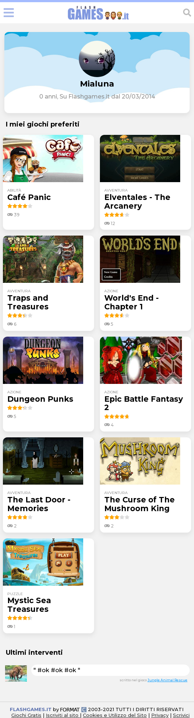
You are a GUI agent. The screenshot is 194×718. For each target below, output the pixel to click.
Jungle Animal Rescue (167, 680)
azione (111, 291)
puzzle (15, 593)
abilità (14, 190)
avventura (116, 190)
